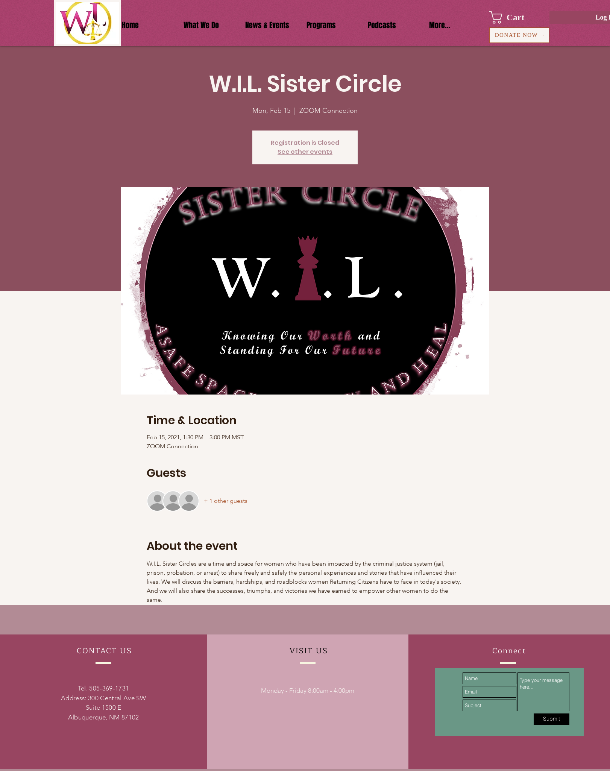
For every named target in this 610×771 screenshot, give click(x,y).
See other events (305, 151)
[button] (514, 17)
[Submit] (551, 719)
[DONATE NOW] (519, 35)
